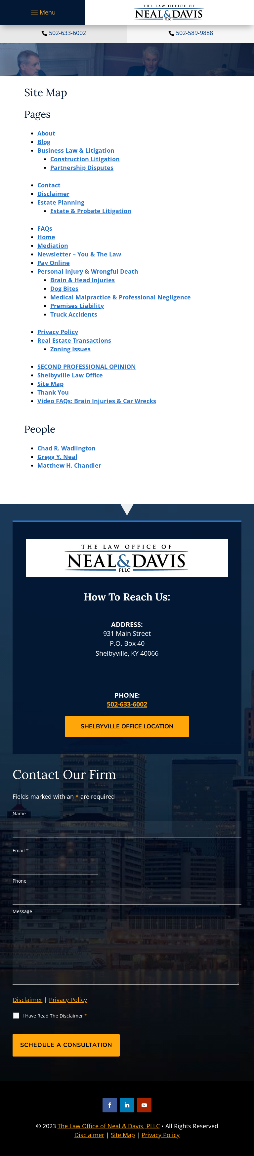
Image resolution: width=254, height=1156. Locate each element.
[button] (42, 12)
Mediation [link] (52, 246)
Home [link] (46, 237)
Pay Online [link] (53, 263)
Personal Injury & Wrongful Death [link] (87, 271)
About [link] (46, 133)
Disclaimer (27, 1000)
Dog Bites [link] (64, 288)
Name (19, 813)
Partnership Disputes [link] (81, 168)
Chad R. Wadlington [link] (66, 448)
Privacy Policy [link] (57, 332)
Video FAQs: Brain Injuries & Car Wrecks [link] (96, 401)
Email (21, 850)
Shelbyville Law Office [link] (70, 375)
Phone (19, 881)
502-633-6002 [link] (67, 33)
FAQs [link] (44, 228)
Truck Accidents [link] (73, 314)
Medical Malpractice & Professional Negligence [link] (120, 297)
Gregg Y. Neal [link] (57, 457)
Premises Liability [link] (77, 306)
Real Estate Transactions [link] (74, 340)
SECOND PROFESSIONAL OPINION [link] (86, 366)
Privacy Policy (68, 1000)
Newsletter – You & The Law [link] (79, 254)
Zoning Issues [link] (70, 349)
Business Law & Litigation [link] (75, 150)
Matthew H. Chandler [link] (69, 465)
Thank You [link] (53, 392)
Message (22, 911)
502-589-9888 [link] (194, 33)
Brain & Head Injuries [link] (82, 280)
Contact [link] (49, 185)
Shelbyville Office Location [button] (127, 726)
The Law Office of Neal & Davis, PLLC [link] (109, 1126)
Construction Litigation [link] (85, 159)
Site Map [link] (50, 384)
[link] (169, 12)
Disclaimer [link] (53, 194)
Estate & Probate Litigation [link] (90, 211)
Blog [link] (43, 142)
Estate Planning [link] (60, 202)
